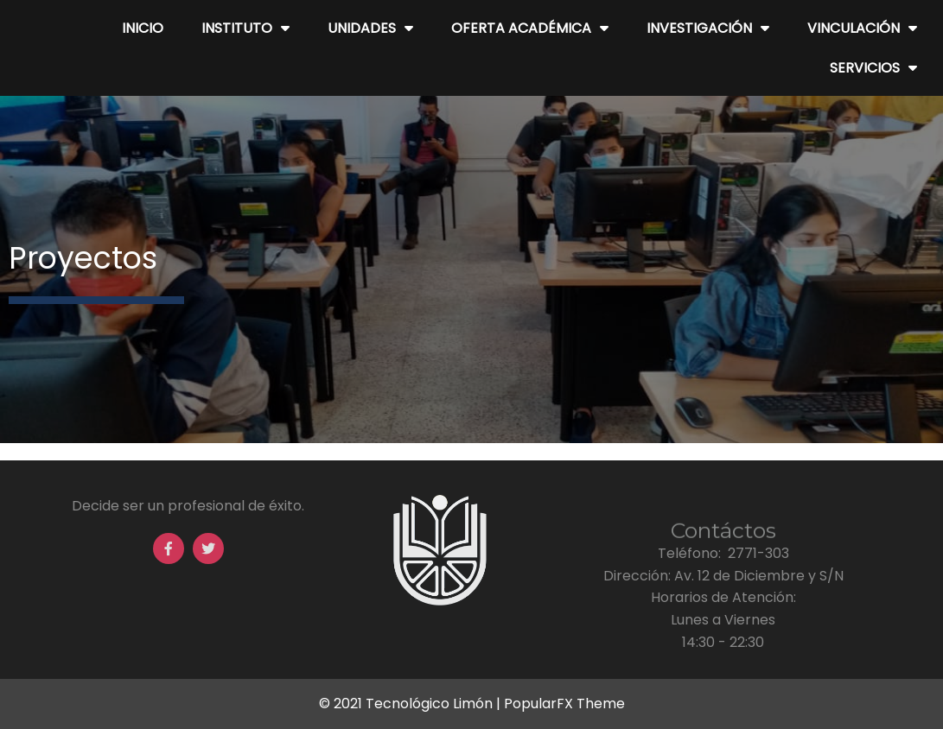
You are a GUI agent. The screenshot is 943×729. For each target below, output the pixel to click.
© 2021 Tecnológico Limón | (411, 703)
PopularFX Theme (564, 703)
